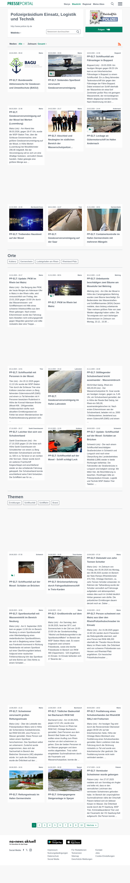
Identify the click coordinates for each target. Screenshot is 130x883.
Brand (58, 510)
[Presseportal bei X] (26, 868)
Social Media (53, 877)
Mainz (40, 53)
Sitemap (75, 874)
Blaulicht (76, 4)
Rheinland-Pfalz (72, 262)
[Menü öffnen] (120, 4)
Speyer (79, 782)
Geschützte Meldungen (81, 877)
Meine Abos (98, 4)
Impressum (52, 868)
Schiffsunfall (31, 510)
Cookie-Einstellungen (105, 874)
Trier (80, 207)
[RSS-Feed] (119, 44)
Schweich (116, 436)
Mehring (117, 275)
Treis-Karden (77, 563)
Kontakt (98, 868)
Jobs (97, 871)
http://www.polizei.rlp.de (21, 26)
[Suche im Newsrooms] (63, 31)
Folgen (104, 30)
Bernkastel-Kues (37, 207)
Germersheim (115, 207)
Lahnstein (78, 372)
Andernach (116, 109)
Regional (87, 4)
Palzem (117, 782)
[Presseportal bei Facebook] (22, 868)
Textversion (76, 871)
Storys (67, 4)
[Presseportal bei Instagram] (30, 867)
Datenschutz (53, 874)
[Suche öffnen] (112, 4)
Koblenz (13, 262)
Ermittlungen (15, 510)
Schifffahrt (45, 510)
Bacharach (78, 719)
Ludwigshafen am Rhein (49, 262)
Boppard (117, 53)
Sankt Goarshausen (35, 436)
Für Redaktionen (78, 868)
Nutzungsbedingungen (57, 871)
